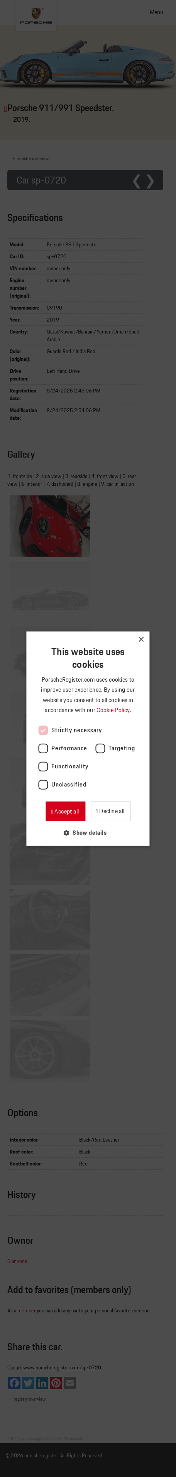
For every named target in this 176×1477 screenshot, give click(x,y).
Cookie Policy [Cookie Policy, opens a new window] (113, 710)
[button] (88, 832)
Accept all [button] (66, 811)
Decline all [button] (111, 810)
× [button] (141, 639)
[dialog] (88, 738)
